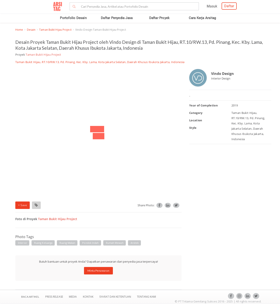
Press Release (54, 297)
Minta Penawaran (99, 270)
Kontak (88, 297)
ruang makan (67, 242)
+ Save (22, 205)
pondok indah (90, 242)
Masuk (212, 6)
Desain (31, 30)
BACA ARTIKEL (30, 296)
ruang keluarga (43, 242)
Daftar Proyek (159, 18)
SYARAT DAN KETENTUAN (115, 297)
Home (19, 30)
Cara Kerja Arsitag (202, 18)
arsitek (135, 242)
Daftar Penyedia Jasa (117, 18)
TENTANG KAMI (146, 297)
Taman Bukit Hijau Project (55, 30)
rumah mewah (115, 242)
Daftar (229, 6)
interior (22, 242)
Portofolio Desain (73, 18)
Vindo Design (222, 73)
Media (73, 297)
